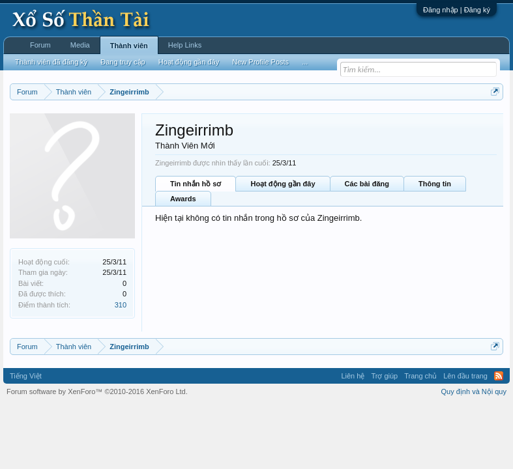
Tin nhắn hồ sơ (195, 184)
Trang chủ (420, 376)
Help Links (184, 45)
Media (80, 45)
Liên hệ (352, 376)
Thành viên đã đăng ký (51, 62)
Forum (40, 45)
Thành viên (129, 46)
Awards (183, 199)
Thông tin (434, 184)
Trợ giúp (384, 376)
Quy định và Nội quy (474, 391)
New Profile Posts (260, 62)
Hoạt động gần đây (282, 184)
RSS (498, 375)
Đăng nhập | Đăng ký (456, 10)
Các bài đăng (367, 184)
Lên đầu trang (465, 376)
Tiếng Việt (26, 376)
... (305, 62)
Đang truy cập (122, 62)
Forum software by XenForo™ (97, 391)
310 (120, 305)
